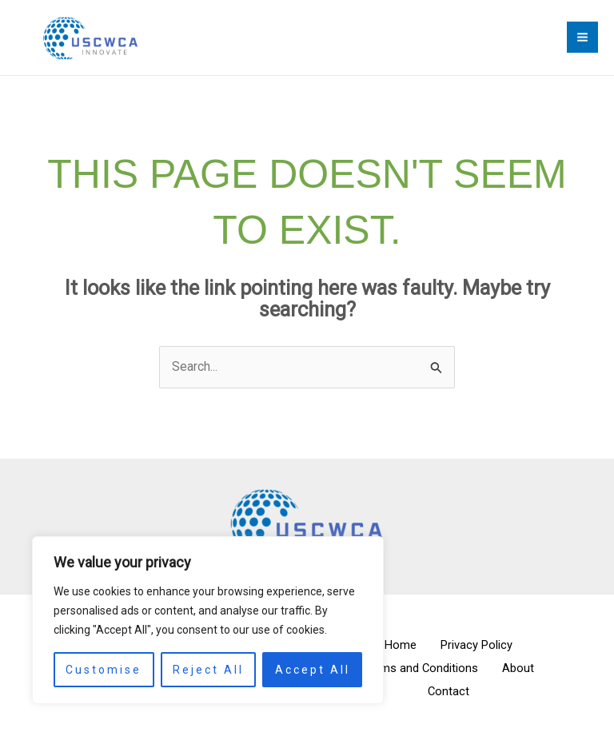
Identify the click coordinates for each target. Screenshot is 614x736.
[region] (208, 620)
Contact (449, 693)
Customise (104, 669)
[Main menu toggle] (582, 39)
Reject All (208, 669)
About (523, 670)
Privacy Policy (480, 649)
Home (397, 649)
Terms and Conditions (417, 670)
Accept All (312, 669)
